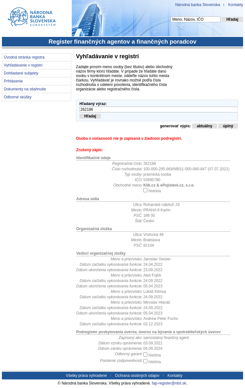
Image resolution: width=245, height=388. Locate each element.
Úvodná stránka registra (24, 57)
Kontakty (235, 5)
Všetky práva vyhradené (86, 375)
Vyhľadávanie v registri (23, 65)
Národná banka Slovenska (197, 5)
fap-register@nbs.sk (169, 383)
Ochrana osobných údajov (137, 375)
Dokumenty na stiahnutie (25, 89)
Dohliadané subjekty (21, 73)
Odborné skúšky (18, 97)
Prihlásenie (13, 81)
